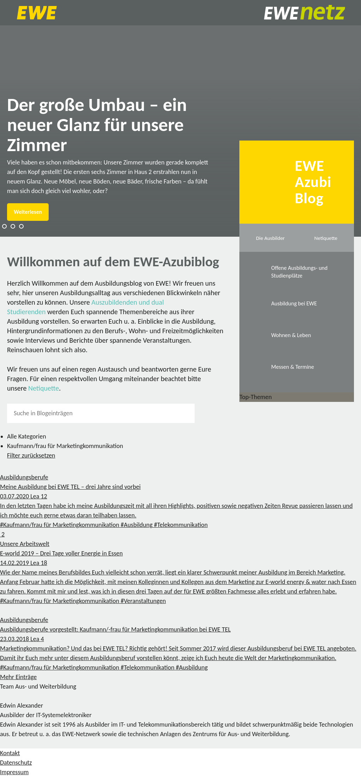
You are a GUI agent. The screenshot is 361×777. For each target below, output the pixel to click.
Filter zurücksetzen (31, 455)
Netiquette (43, 388)
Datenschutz (16, 762)
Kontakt (10, 753)
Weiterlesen (28, 212)
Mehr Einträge (18, 677)
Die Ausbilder (270, 238)
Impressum (14, 772)
